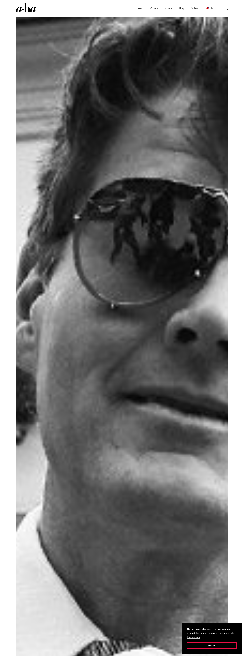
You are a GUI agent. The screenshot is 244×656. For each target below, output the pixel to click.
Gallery (194, 8)
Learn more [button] (193, 637)
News (141, 8)
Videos (168, 8)
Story (181, 8)
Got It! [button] (211, 645)
